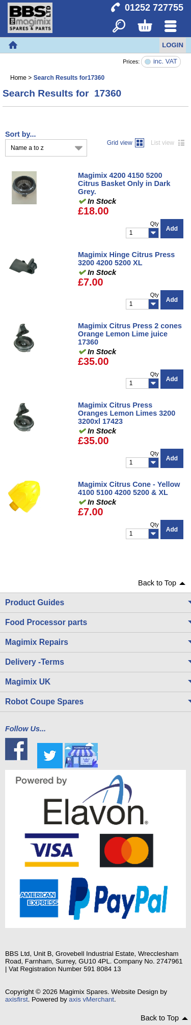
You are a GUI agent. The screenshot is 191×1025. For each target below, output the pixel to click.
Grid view (119, 142)
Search (118, 26)
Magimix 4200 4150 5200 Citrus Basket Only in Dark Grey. (124, 183)
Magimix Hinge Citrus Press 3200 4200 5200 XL (126, 259)
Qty (154, 224)
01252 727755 (154, 8)
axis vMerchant (91, 999)
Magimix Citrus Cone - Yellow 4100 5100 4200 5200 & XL (129, 488)
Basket (144, 26)
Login (172, 45)
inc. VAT (165, 61)
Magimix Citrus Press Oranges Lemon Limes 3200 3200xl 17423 (126, 413)
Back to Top (157, 583)
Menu (170, 26)
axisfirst (16, 999)
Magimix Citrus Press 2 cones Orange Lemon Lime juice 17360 (130, 334)
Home (12, 45)
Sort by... (20, 134)
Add (172, 228)
